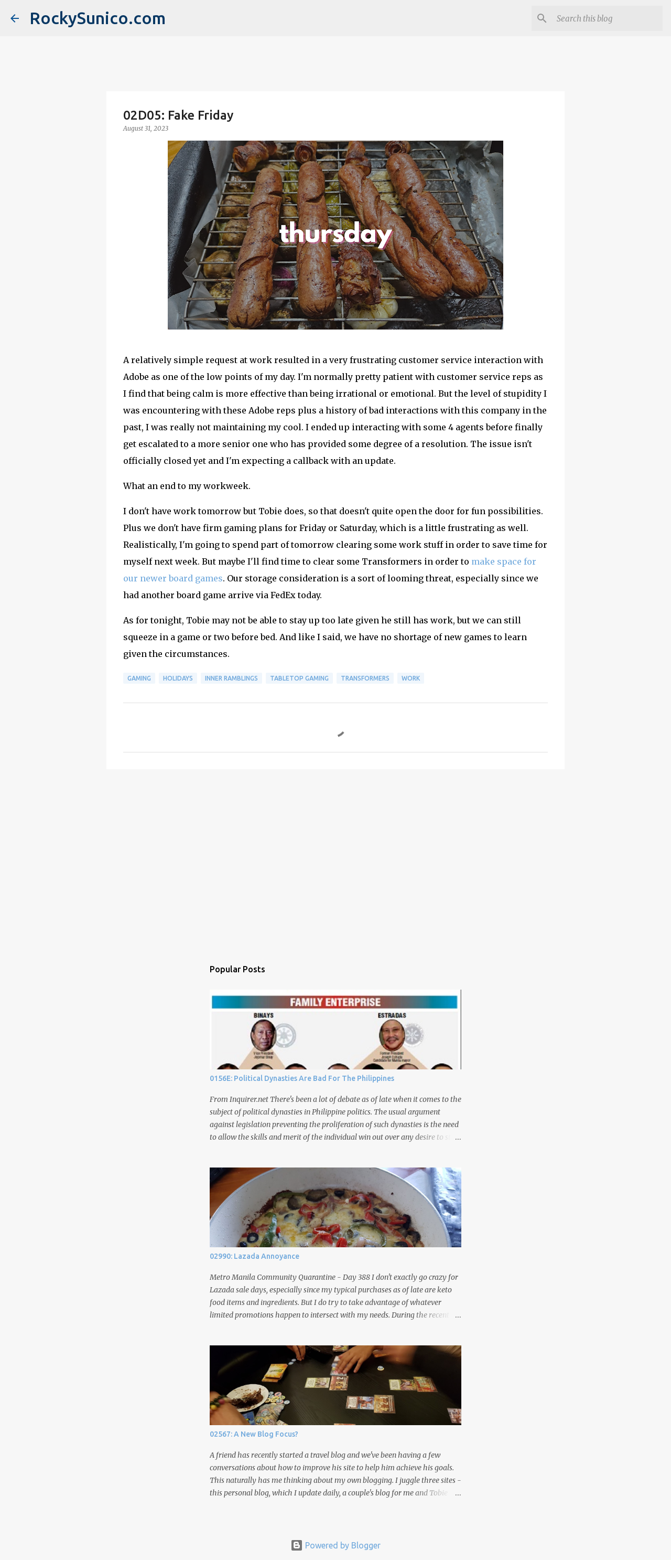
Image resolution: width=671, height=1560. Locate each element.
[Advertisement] (335, 858)
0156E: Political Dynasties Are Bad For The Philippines (302, 1078)
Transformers (365, 678)
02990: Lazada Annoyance (254, 1256)
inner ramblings (231, 678)
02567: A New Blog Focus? (254, 1434)
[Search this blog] (608, 18)
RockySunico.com (97, 17)
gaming (139, 678)
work (411, 678)
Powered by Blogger (335, 1545)
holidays (178, 678)
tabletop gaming (299, 678)
